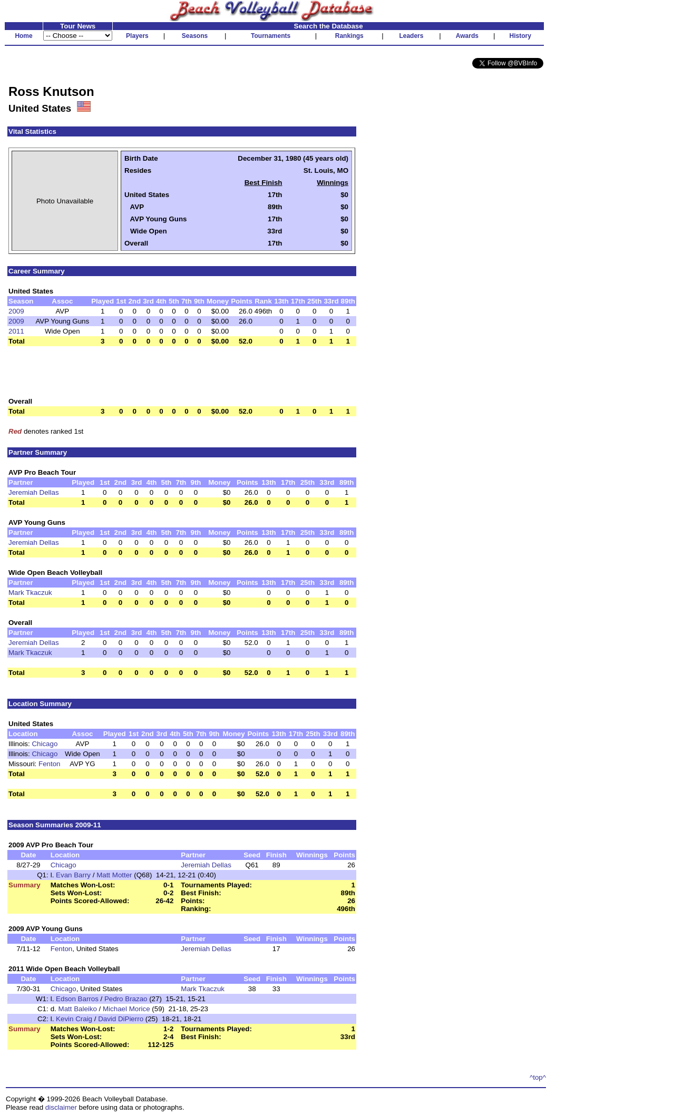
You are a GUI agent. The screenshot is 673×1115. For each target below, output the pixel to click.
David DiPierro (120, 1019)
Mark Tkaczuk (30, 592)
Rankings (349, 36)
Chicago (44, 744)
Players (137, 36)
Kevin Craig (74, 1019)
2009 (16, 311)
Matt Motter (114, 875)
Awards (467, 36)
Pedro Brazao (126, 999)
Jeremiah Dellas (33, 492)
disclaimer (61, 1107)
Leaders (411, 36)
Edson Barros (77, 999)
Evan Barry (73, 875)
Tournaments (270, 36)
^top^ (538, 1077)
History (520, 36)
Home (23, 36)
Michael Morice (126, 1009)
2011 (16, 331)
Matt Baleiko (77, 1009)
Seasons (195, 36)
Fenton (49, 764)
